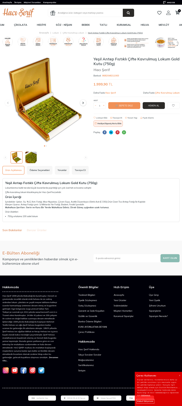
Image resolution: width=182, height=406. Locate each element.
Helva (145, 24)
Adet (96, 100)
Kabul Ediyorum (145, 401)
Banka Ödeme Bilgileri (89, 321)
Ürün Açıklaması (13, 170)
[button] (44, 146)
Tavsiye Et (116, 118)
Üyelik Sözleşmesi (87, 300)
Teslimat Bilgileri (86, 294)
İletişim (17, 2)
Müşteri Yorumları (32, 2)
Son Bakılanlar (12, 230)
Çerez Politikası (86, 332)
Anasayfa (44, 32)
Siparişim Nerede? (158, 316)
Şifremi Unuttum (157, 305)
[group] (45, 100)
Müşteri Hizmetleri (123, 310)
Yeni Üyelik (154, 300)
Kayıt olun (170, 258)
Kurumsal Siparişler (124, 316)
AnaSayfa (7, 2)
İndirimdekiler (121, 305)
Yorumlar (62, 170)
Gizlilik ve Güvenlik (87, 316)
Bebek (86, 24)
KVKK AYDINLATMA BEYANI (92, 326)
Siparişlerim (155, 310)
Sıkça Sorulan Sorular (89, 354)
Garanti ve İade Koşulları (91, 310)
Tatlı (103, 24)
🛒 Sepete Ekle (124, 105)
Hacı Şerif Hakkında (88, 349)
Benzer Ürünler (37, 230)
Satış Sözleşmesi (87, 305)
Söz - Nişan (64, 24)
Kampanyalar (49, 2)
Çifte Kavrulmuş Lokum (73, 33)
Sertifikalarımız (86, 365)
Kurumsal (124, 24)
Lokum (56, 33)
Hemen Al (153, 105)
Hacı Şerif (102, 70)
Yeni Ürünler (120, 300)
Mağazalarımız (86, 360)
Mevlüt (164, 24)
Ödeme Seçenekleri (40, 170)
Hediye (41, 24)
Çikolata (20, 24)
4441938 (169, 2)
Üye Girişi (154, 294)
